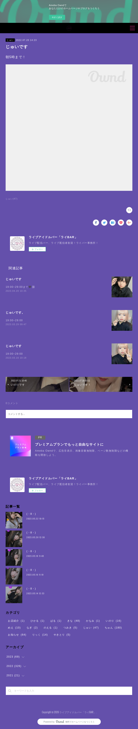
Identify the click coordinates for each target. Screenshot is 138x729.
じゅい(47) (12, 199)
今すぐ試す (57, 17)
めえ (14, 627)
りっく (40, 634)
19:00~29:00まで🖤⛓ (20, 286)
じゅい (10, 40)
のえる (51, 627)
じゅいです (14, 279)
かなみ (93, 620)
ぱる (56, 620)
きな (73, 620)
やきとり (62, 634)
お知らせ (17, 634)
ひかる (38, 620)
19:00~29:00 (14, 320)
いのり (113, 620)
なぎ (32, 627)
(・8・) (31, 513)
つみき (70, 627)
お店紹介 (16, 620)
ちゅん (113, 627)
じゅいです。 (15, 312)
